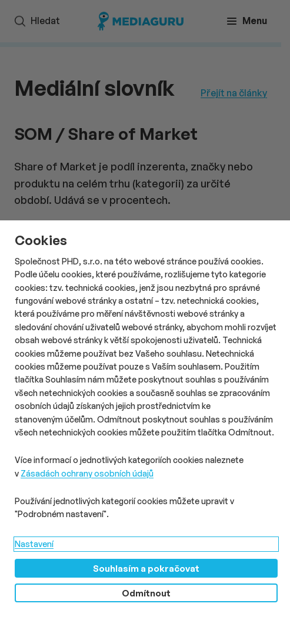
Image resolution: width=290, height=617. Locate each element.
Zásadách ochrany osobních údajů (87, 473)
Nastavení (34, 544)
